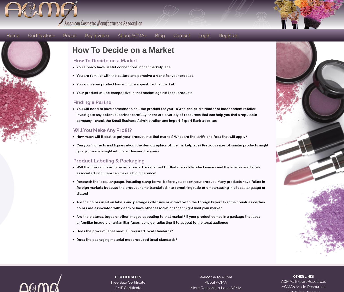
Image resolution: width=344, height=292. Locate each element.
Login (205, 35)
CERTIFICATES (128, 277)
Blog (160, 35)
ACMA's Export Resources (303, 281)
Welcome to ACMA (215, 277)
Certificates (41, 35)
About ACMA (132, 35)
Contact (182, 35)
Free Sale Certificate (128, 282)
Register (228, 35)
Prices (70, 35)
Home (13, 35)
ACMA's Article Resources (303, 287)
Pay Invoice (97, 35)
